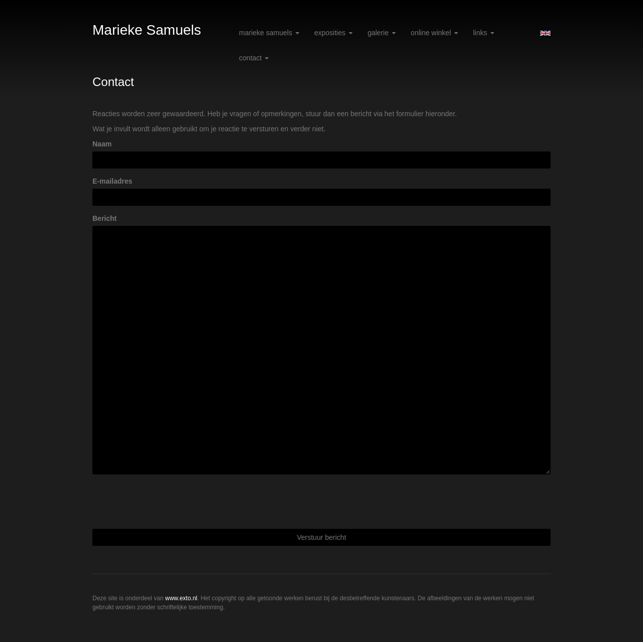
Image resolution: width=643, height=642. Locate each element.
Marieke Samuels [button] (269, 33)
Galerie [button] (382, 33)
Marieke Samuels (146, 30)
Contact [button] (254, 58)
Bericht (104, 218)
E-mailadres (112, 181)
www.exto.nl (181, 598)
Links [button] (483, 33)
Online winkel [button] (434, 33)
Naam (102, 144)
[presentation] (168, 501)
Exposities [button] (333, 33)
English (545, 33)
